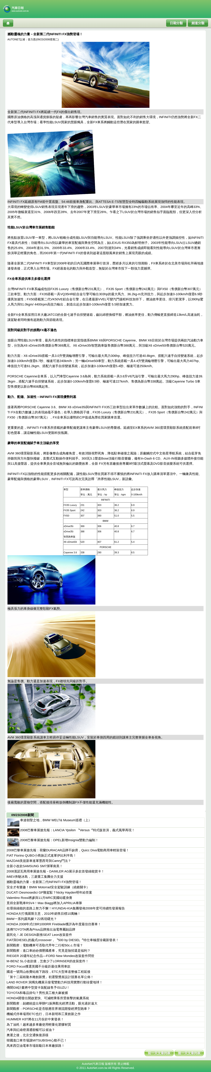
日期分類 (176, 23)
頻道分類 (198, 23)
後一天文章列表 (189, 1053)
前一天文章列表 (159, 1053)
